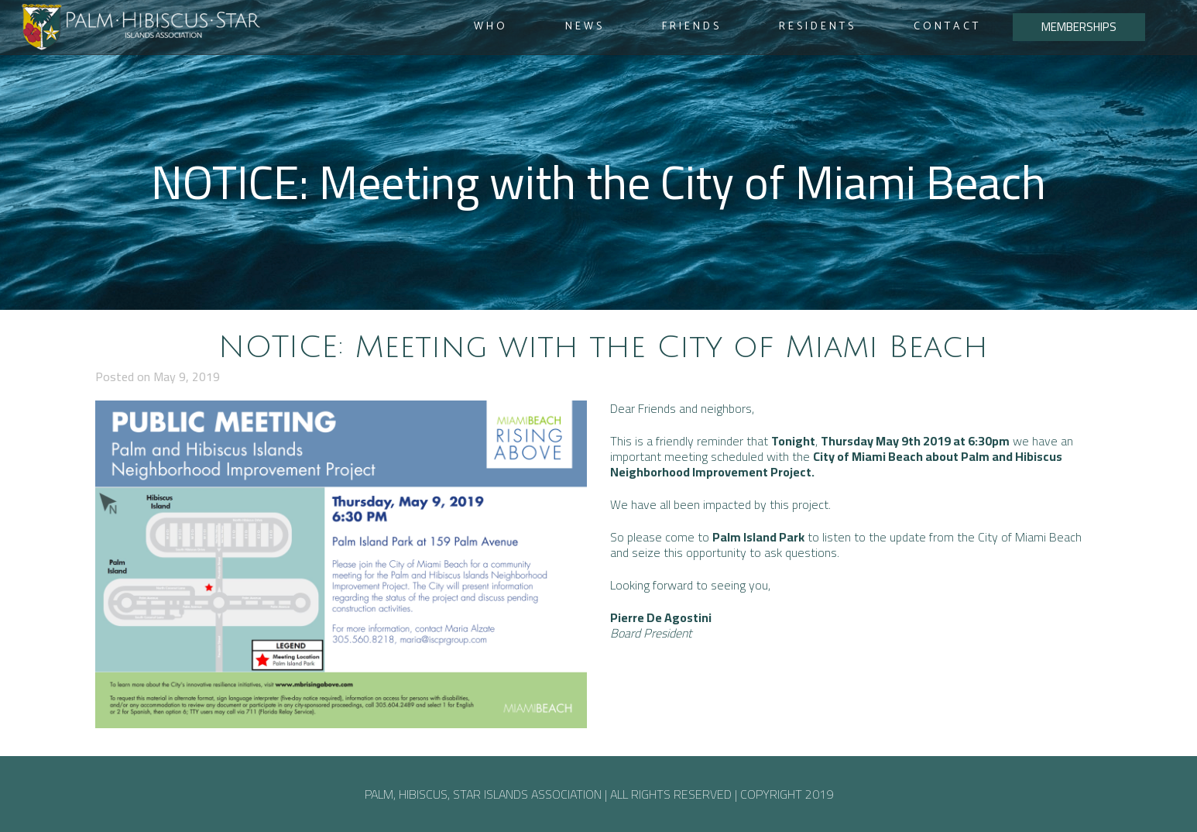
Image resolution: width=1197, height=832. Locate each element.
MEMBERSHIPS (1078, 26)
